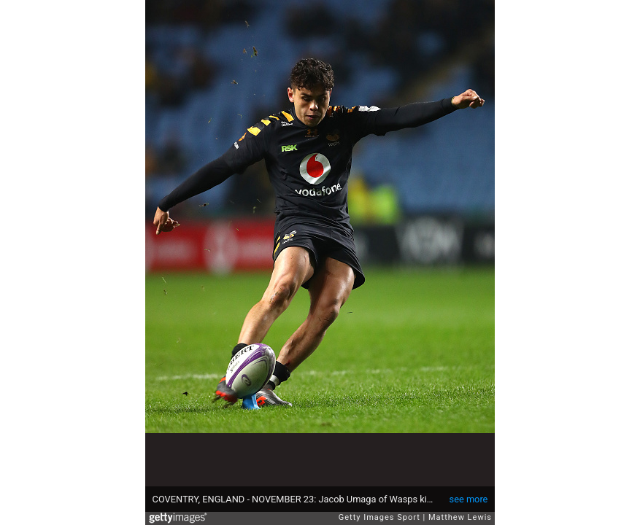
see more (469, 499)
